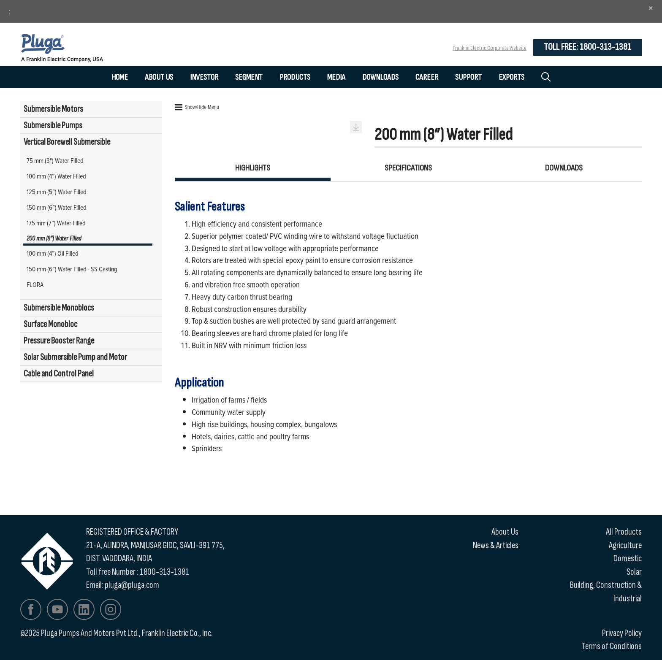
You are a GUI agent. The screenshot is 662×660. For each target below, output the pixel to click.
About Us (159, 77)
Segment (249, 77)
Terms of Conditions (611, 646)
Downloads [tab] (564, 167)
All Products (624, 532)
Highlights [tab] (252, 167)
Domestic (627, 558)
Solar (634, 572)
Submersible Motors (53, 109)
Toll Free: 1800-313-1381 (587, 47)
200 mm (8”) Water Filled (54, 239)
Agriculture (625, 545)
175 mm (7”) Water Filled (56, 222)
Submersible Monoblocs (59, 308)
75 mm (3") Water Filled (55, 160)
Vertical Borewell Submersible (67, 142)
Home (119, 77)
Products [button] (294, 77)
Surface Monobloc (50, 324)
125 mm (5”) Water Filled (57, 191)
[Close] (651, 8)
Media (336, 77)
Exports (511, 77)
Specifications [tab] (408, 167)
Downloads (380, 77)
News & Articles (495, 545)
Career (426, 77)
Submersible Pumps (53, 125)
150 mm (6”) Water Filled (57, 207)
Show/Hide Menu (197, 107)
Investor (204, 77)
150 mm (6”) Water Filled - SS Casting (72, 268)
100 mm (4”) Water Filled (56, 176)
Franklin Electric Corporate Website (489, 47)
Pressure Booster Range (59, 340)
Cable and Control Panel (59, 373)
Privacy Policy (622, 633)
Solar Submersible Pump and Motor (75, 357)
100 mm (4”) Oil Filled (53, 253)
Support (468, 77)
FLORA (35, 284)
